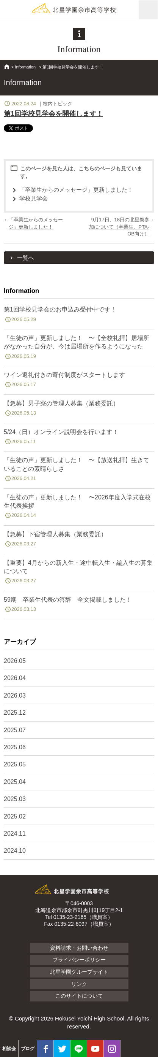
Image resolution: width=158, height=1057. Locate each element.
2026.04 (15, 678)
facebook (45, 1048)
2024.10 (15, 850)
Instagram (112, 1048)
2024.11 (15, 833)
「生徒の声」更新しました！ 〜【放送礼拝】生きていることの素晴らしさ (79, 470)
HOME (7, 67)
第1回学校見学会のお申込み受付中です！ (79, 315)
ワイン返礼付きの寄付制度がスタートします (79, 381)
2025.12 (15, 712)
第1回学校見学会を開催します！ (53, 114)
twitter (62, 1048)
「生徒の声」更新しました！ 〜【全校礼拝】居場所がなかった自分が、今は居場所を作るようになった (79, 348)
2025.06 (15, 747)
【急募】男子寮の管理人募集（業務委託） (79, 409)
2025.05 (15, 764)
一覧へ (25, 257)
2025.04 (15, 782)
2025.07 (15, 730)
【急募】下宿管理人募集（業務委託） (79, 540)
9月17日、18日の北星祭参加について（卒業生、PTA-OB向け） (119, 226)
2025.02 (15, 816)
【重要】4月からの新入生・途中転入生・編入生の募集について (79, 573)
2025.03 (15, 799)
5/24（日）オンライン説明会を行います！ (79, 438)
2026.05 (15, 661)
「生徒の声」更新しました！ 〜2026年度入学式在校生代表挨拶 (79, 507)
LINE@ (78, 1048)
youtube (95, 1048)
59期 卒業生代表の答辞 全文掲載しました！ (79, 605)
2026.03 (15, 695)
